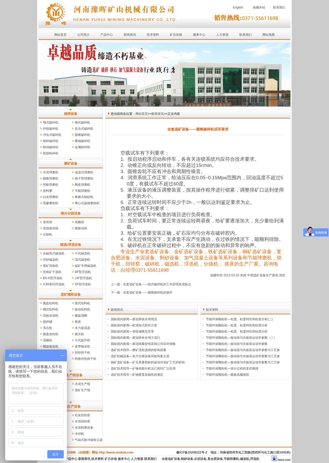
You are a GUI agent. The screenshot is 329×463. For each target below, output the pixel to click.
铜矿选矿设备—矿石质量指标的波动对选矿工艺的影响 (148, 362)
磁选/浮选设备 (70, 245)
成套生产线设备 (71, 375)
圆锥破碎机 (82, 135)
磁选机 (244, 459)
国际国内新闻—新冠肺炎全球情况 (134, 319)
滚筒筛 (47, 222)
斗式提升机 (82, 340)
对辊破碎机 (50, 128)
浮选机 (254, 459)
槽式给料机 (50, 309)
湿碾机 (47, 340)
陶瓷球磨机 (82, 184)
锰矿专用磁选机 (85, 266)
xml (287, 460)
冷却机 (79, 434)
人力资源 (222, 34)
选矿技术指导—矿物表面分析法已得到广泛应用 (143, 368)
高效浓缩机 (50, 315)
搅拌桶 (47, 322)
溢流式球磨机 (84, 172)
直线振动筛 (50, 228)
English (238, 7)
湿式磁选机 (82, 259)
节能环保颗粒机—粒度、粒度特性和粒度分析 (237, 325)
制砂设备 (187, 459)
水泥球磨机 (50, 172)
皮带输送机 (82, 346)
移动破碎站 (50, 147)
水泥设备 (200, 459)
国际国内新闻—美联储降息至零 (132, 331)
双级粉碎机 (50, 153)
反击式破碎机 (84, 128)
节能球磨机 (82, 191)
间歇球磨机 (50, 184)
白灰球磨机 (50, 197)
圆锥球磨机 (50, 178)
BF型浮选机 (83, 272)
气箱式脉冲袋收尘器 (89, 440)
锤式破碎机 (82, 122)
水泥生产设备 (71, 406)
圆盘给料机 (50, 303)
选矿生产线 (82, 390)
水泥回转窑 (82, 421)
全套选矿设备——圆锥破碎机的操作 (147, 292)
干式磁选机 (82, 253)
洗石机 (47, 328)
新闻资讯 (130, 34)
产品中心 (106, 34)
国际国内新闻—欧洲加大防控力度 (134, 325)
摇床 (78, 322)
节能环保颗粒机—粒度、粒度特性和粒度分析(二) (239, 319)
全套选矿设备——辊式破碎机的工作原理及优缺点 (157, 284)
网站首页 (60, 34)
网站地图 (268, 34)
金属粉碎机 (82, 147)
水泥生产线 (82, 384)
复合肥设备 (215, 459)
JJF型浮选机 (83, 278)
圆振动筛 (81, 228)
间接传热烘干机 (85, 359)
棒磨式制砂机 (84, 197)
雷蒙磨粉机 (50, 203)
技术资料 (153, 34)
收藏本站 (259, 7)
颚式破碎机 (50, 122)
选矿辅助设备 (71, 294)
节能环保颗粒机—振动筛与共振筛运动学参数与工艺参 (243, 350)
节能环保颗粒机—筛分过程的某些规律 (232, 368)
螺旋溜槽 (81, 315)
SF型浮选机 (83, 284)
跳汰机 (79, 334)
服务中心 (199, 34)
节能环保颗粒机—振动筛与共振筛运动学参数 (237, 344)
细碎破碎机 (50, 141)
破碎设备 (70, 114)
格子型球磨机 (84, 178)
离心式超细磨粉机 (87, 203)
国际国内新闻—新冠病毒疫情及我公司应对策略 (143, 344)
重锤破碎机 (82, 141)
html (281, 460)
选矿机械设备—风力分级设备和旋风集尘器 (140, 356)
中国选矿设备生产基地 (262, 275)
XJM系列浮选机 (54, 284)
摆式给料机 (82, 303)
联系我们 (279, 7)
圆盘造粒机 (50, 334)
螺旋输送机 (50, 346)
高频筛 (79, 222)
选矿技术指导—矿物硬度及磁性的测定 (137, 374)
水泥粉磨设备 (84, 427)
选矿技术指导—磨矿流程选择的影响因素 (138, 350)
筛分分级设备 (71, 213)
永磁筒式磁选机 (54, 253)
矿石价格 (176, 34)
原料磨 (47, 191)
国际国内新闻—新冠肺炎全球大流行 (135, 337)
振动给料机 (82, 309)
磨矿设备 (70, 163)
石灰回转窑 (82, 415)
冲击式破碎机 (52, 135)
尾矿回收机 (50, 266)
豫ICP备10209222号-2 (191, 452)
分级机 (47, 234)
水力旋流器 (82, 328)
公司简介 (83, 34)
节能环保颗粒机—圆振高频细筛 (227, 374)
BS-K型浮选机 (52, 278)
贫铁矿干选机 (52, 272)
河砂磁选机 (50, 259)
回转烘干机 (82, 352)
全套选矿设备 (171, 459)
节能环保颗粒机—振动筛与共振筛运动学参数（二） (241, 337)
